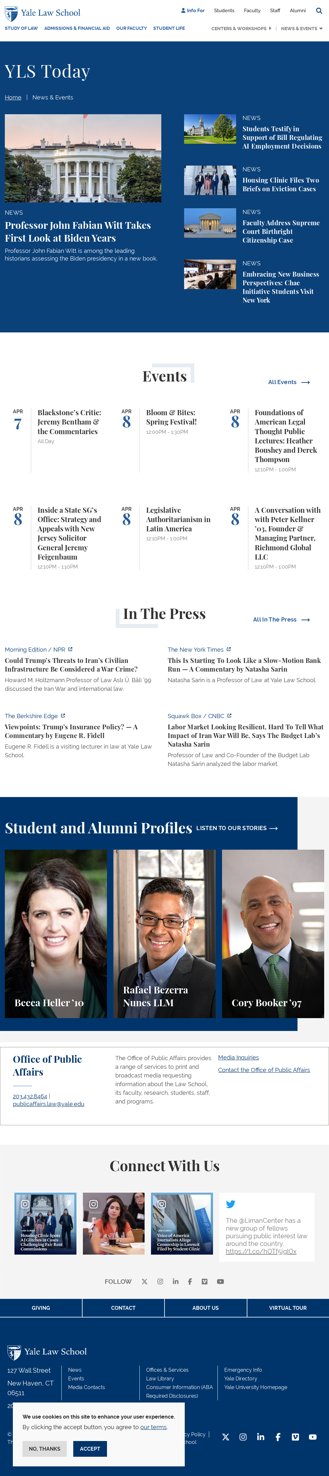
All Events (283, 382)
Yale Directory (240, 1379)
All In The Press (275, 619)
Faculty (252, 10)
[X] (144, 1282)
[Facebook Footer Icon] (278, 1437)
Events (76, 1379)
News (75, 1370)
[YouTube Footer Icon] (313, 1437)
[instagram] (160, 1282)
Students (224, 10)
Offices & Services (167, 1370)
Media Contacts (86, 1387)
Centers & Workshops (239, 28)
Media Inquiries (238, 1057)
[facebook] (190, 1282)
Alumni (298, 10)
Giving (41, 1308)
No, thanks (44, 1449)
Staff (275, 10)
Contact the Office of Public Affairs (264, 1070)
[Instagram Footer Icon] (243, 1437)
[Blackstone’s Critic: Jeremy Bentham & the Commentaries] (56, 440)
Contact (123, 1308)
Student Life (169, 28)
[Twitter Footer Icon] (226, 1437)
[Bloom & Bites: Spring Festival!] (164, 440)
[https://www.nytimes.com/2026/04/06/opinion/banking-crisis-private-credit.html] (246, 667)
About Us (205, 1308)
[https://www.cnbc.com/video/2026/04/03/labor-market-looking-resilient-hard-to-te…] (246, 741)
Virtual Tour (288, 1308)
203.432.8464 (30, 1096)
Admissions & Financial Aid (77, 28)
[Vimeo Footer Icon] (295, 1437)
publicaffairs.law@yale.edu (48, 1104)
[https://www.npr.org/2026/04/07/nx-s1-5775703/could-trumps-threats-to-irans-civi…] (83, 671)
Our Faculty (131, 28)
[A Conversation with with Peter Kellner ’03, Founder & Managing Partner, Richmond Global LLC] (273, 538)
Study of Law (21, 28)
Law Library (160, 1379)
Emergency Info (243, 1370)
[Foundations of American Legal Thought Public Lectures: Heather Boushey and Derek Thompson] (273, 440)
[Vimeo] (205, 1282)
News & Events (299, 28)
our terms (153, 1427)
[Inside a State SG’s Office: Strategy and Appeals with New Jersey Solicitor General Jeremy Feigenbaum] (56, 538)
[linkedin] (176, 1282)
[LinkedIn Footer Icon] (261, 1437)
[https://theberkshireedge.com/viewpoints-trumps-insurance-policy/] (83, 737)
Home (13, 97)
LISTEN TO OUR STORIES (231, 828)
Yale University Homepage (255, 1387)
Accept (90, 1449)
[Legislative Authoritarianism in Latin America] (164, 538)
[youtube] (220, 1282)
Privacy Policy (189, 1434)
